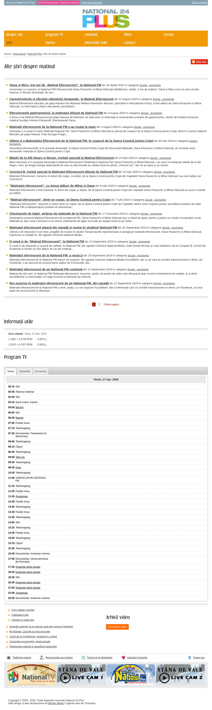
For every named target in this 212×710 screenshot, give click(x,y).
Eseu (18, 467)
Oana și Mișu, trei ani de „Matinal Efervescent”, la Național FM (55, 85)
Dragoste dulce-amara (28, 566)
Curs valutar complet (22, 610)
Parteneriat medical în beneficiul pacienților (33, 646)
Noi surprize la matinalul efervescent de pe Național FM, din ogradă (59, 283)
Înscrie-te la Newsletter (100, 657)
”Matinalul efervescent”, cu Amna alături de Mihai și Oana (51, 185)
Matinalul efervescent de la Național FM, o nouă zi (46, 255)
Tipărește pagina (21, 657)
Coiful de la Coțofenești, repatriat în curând (33, 636)
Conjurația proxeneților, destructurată (29, 641)
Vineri (10, 371)
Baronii (19, 407)
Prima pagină (19, 54)
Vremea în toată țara (22, 619)
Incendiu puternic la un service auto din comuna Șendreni (41, 626)
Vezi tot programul (92, 2)
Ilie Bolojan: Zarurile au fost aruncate (29, 631)
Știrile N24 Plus (35, 54)
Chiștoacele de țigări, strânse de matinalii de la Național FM (53, 213)
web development (34, 703)
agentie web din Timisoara (80, 703)
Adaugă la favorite (137, 657)
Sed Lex (20, 457)
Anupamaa (22, 496)
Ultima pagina (111, 304)
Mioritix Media (56, 703)
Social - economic (150, 85)
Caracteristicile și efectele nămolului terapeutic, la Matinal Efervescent (61, 99)
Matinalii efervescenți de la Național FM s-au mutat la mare (52, 127)
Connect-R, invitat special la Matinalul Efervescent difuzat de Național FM (63, 171)
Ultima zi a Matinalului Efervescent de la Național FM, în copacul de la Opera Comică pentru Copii (81, 140)
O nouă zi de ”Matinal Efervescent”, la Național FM (46, 241)
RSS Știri (201, 61)
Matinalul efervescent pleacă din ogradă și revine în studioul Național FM (63, 227)
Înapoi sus (199, 657)
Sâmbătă (24, 371)
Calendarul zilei (19, 615)
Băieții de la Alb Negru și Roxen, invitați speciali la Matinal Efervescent (61, 158)
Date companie (199, 2)
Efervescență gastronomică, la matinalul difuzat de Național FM (56, 113)
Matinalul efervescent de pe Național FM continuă (45, 269)
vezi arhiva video (117, 626)
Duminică (40, 371)
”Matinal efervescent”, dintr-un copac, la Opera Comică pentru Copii (59, 199)
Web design (14, 703)
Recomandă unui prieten (59, 657)
